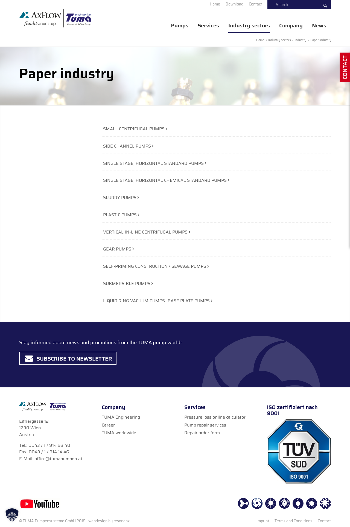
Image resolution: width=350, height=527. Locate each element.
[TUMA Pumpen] (55, 18)
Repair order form (202, 432)
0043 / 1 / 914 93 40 (49, 445)
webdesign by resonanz (109, 521)
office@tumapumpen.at (58, 458)
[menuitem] (215, 4)
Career (108, 425)
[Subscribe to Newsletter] (67, 358)
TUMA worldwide (119, 432)
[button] (12, 515)
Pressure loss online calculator (215, 417)
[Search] (299, 4)
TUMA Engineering (121, 417)
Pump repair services (205, 425)
